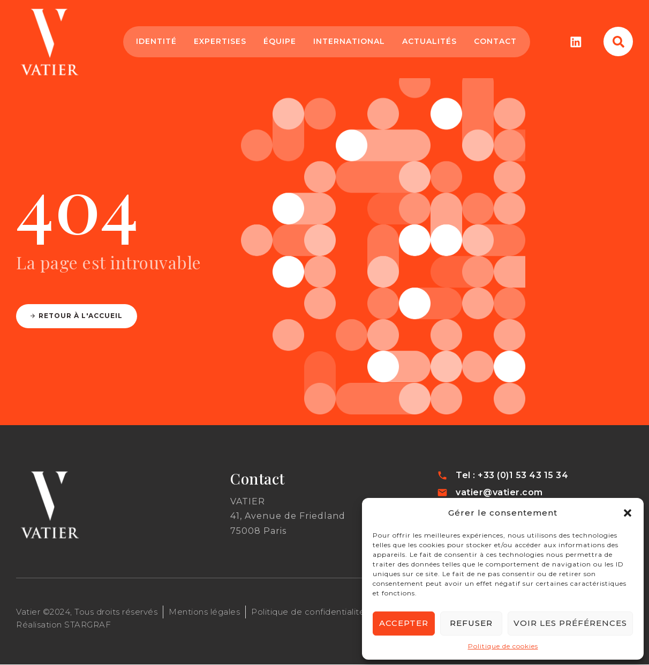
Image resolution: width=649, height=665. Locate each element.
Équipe (279, 41)
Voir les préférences (570, 623)
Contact (494, 41)
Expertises (219, 41)
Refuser (471, 623)
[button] (627, 513)
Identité (155, 41)
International (348, 41)
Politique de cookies (503, 646)
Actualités (429, 41)
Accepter (403, 623)
